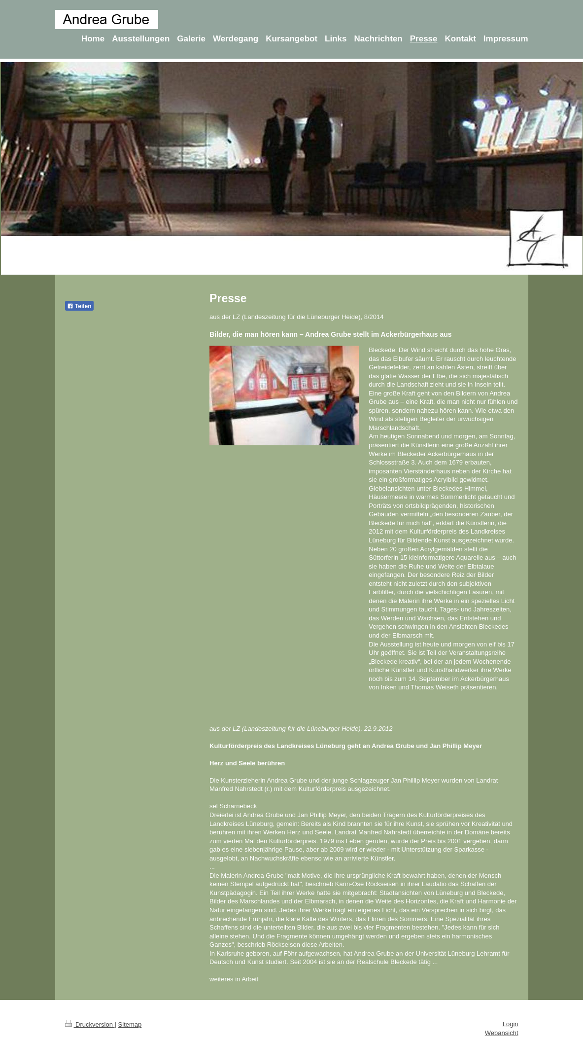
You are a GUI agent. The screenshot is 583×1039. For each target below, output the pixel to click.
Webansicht (501, 1033)
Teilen (79, 306)
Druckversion (90, 1024)
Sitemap (130, 1024)
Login (510, 1024)
